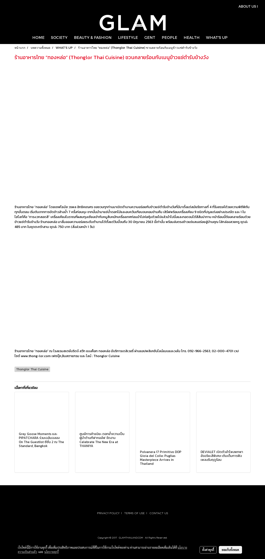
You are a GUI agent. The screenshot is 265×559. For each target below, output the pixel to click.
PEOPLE (169, 37)
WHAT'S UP (217, 37)
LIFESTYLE (128, 37)
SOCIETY (59, 37)
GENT (149, 37)
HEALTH (192, 37)
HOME (38, 37)
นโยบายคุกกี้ (51, 552)
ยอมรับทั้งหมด (230, 550)
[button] (234, 37)
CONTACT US (158, 513)
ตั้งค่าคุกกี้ (208, 550)
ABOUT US (247, 6)
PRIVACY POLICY (108, 513)
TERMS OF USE (134, 513)
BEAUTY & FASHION (93, 37)
